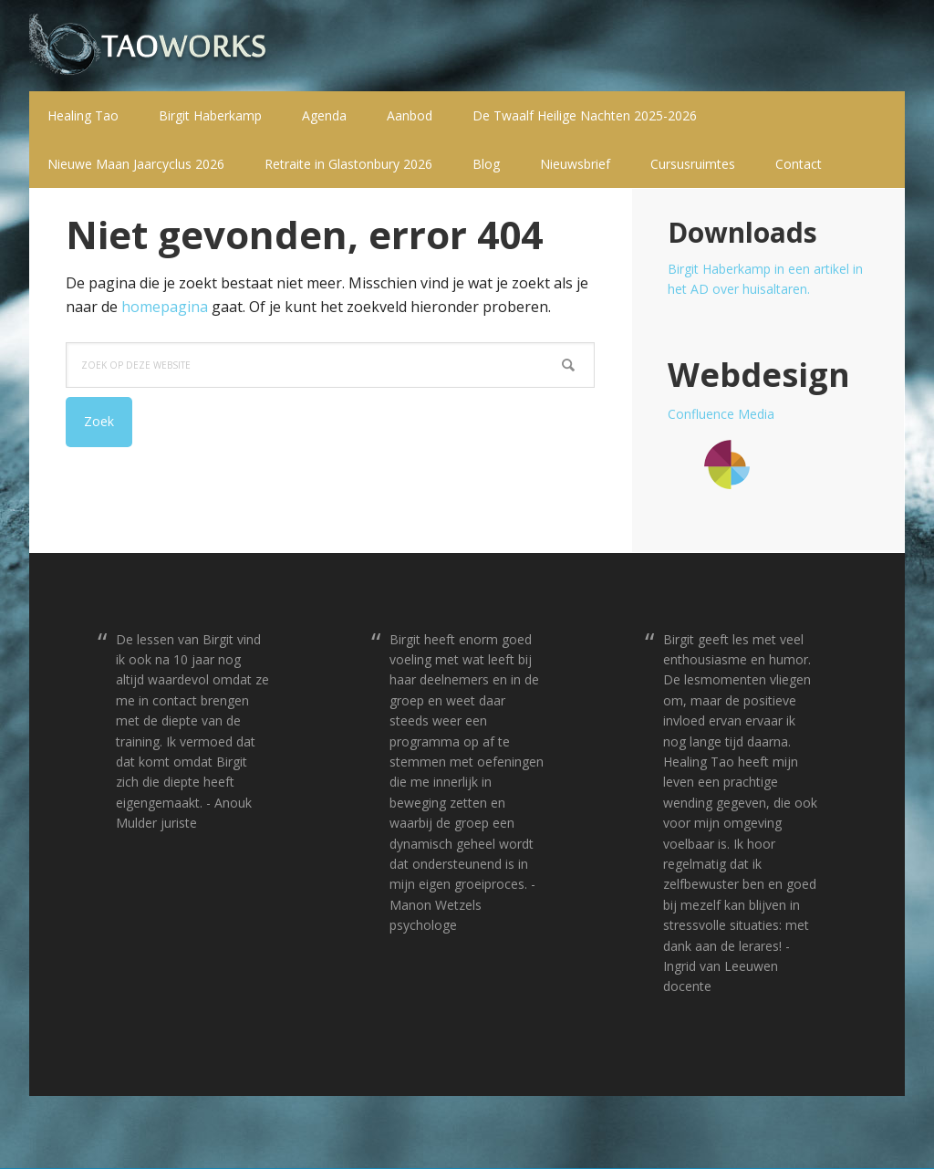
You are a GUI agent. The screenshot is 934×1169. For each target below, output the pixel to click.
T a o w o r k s (147, 45)
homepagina (164, 307)
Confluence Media (721, 414)
